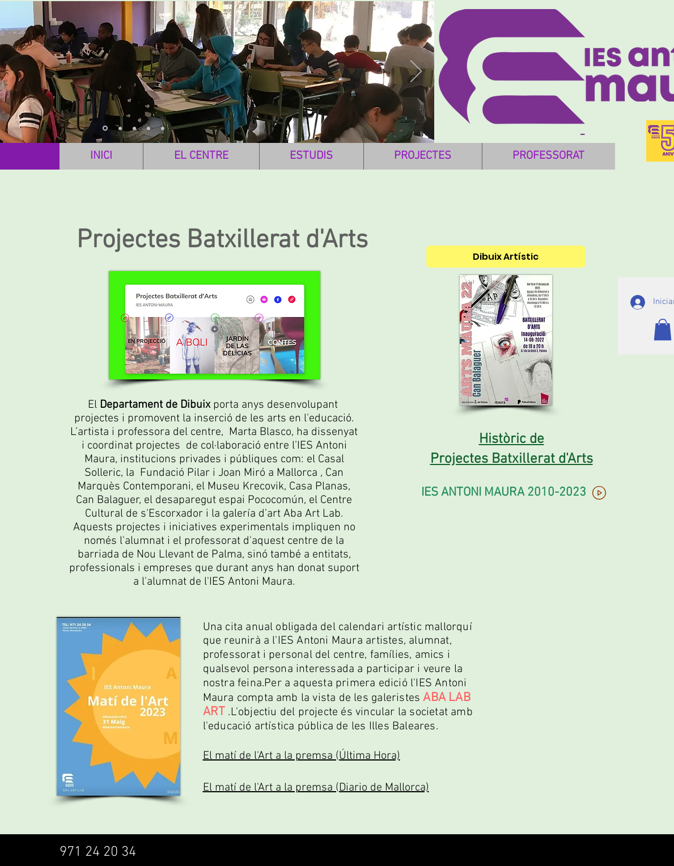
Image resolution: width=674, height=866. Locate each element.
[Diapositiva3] (105, 128)
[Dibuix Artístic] (506, 257)
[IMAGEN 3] (134, 128)
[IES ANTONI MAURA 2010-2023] (515, 493)
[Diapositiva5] (162, 128)
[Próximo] (416, 72)
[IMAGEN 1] (120, 128)
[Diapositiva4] (148, 128)
